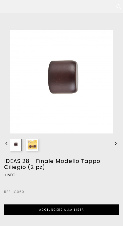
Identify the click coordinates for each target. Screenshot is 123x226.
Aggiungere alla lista (61, 210)
